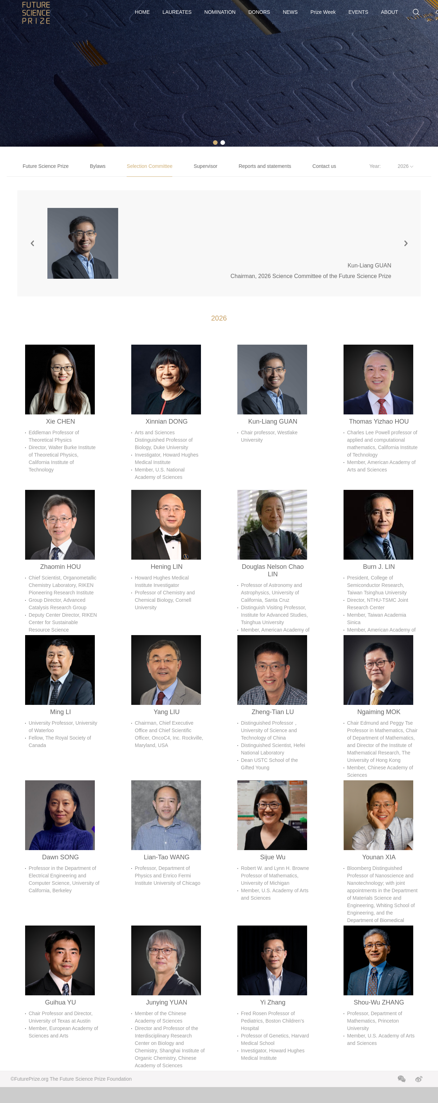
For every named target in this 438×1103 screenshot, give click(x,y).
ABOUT (389, 12)
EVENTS (358, 12)
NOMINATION (220, 12)
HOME (142, 12)
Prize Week (322, 12)
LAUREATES (176, 12)
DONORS (259, 12)
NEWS (290, 12)
